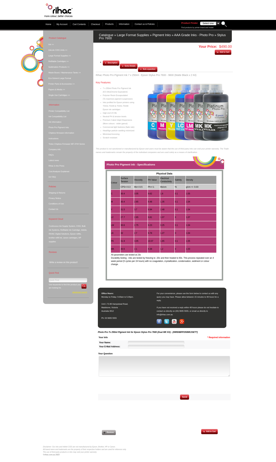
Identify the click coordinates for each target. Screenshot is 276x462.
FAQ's (51, 155)
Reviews (53, 252)
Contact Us (53, 209)
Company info (55, 149)
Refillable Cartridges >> (58, 61)
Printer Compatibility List (59, 111)
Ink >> (51, 44)
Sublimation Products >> (59, 67)
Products (109, 24)
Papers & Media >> (56, 89)
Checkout (95, 24)
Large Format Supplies (133, 35)
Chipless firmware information (61, 133)
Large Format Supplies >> (59, 56)
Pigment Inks (161, 35)
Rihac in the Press (56, 166)
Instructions (53, 138)
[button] (223, 52)
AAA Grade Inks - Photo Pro (194, 35)
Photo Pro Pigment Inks (59, 127)
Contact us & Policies (145, 24)
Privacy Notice (55, 198)
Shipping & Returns (57, 193)
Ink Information (55, 122)
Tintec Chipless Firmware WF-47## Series (67, 144)
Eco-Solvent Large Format (59, 78)
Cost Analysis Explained (59, 171)
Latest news (54, 160)
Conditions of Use (56, 204)
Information (124, 24)
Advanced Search (79, 292)
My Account (62, 24)
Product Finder (189, 23)
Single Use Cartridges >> (59, 95)
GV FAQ (52, 177)
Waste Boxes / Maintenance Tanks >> (64, 73)
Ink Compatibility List (57, 116)
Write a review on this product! (63, 262)
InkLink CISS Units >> (57, 50)
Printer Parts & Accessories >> (61, 84)
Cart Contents (79, 24)
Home (48, 24)
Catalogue (106, 35)
